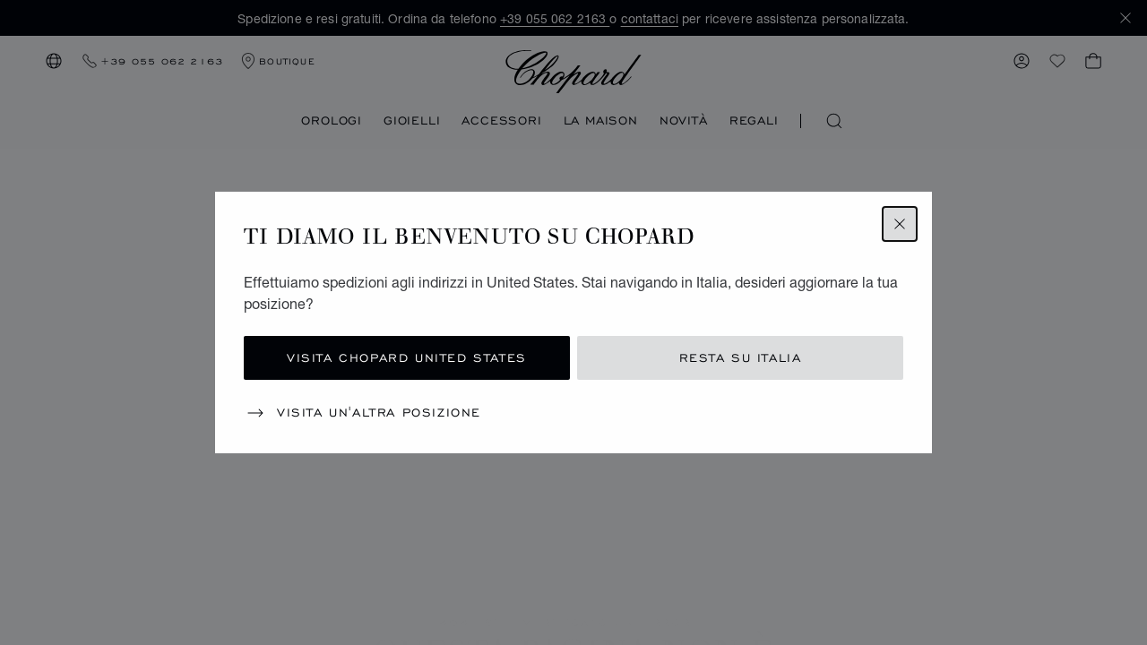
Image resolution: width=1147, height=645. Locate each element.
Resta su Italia (740, 358)
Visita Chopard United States (407, 358)
